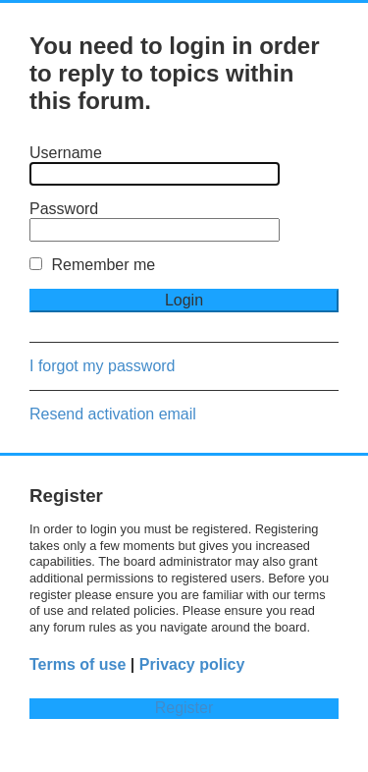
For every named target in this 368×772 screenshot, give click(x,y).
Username (65, 152)
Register (184, 707)
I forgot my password (102, 366)
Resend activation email (112, 414)
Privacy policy (192, 664)
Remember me (92, 264)
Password (63, 208)
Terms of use (77, 664)
